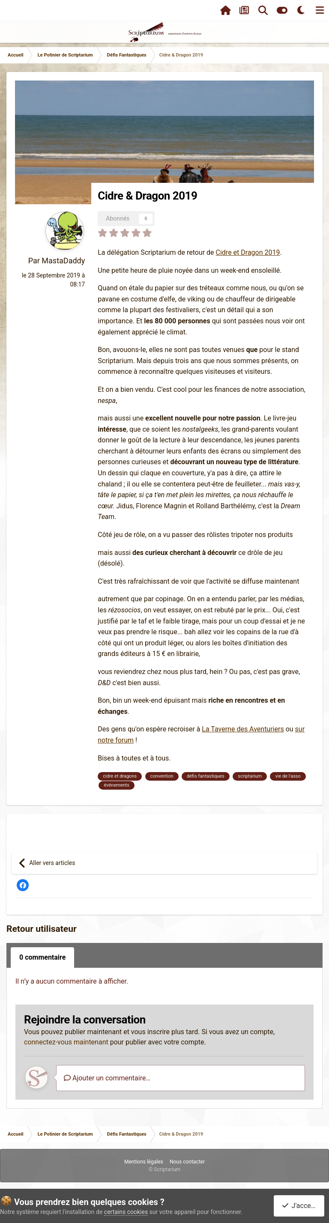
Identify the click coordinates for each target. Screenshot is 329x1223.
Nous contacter (187, 1162)
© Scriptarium (164, 1169)
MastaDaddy (63, 260)
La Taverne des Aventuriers (243, 729)
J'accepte (300, 1206)
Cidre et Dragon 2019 (248, 252)
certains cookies (126, 1211)
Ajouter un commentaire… (107, 1078)
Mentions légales (143, 1162)
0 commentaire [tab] (42, 957)
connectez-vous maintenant (66, 1042)
